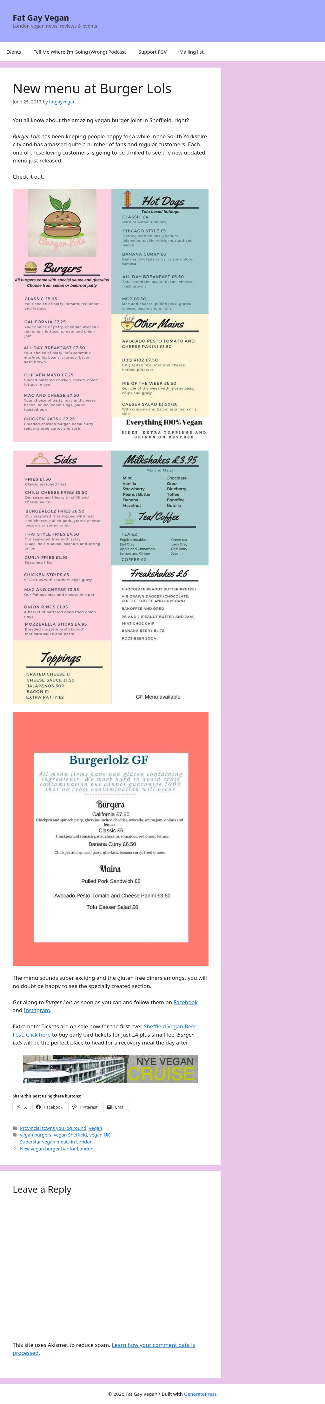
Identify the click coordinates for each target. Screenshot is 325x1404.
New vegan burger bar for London (56, 1149)
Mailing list (191, 52)
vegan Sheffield (70, 1135)
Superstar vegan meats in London (56, 1142)
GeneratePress (200, 1394)
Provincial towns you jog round (53, 1128)
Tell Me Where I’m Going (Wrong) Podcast (80, 52)
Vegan (95, 1128)
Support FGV (153, 52)
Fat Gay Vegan (41, 17)
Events (13, 52)
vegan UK (100, 1135)
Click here (38, 1034)
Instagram (37, 1010)
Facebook (186, 1002)
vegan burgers (35, 1135)
